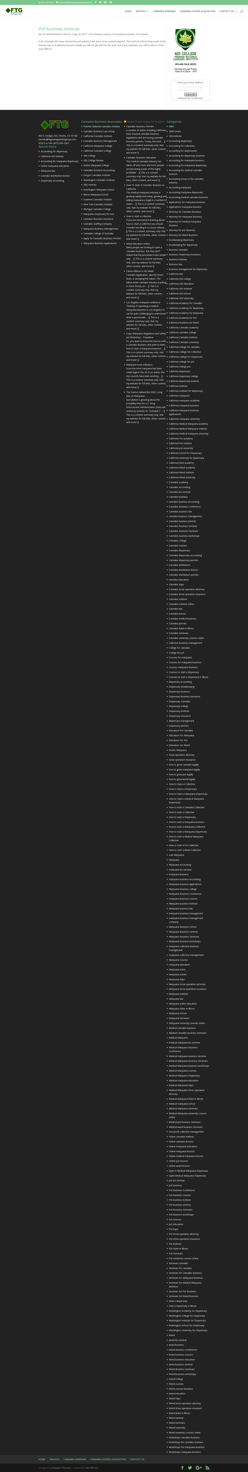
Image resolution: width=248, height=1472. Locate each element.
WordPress (92, 1467)
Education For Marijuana (181, 735)
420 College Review (93, 160)
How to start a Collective (181, 812)
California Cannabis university (184, 342)
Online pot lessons (178, 1160)
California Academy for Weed (184, 322)
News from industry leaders (146, 121)
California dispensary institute (184, 381)
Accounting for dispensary (54, 151)
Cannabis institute (178, 599)
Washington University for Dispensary (188, 1330)
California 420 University (181, 298)
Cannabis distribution (179, 564)
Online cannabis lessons (181, 1141)
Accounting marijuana (180, 187)
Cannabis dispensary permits (183, 560)
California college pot (180, 366)
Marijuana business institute (183, 903)
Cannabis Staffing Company (98, 223)
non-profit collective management (186, 1131)
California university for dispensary (186, 457)
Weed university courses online (185, 1432)
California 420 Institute (180, 288)
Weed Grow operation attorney (185, 1403)
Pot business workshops (181, 1214)
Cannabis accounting (179, 487)
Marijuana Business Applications (100, 243)
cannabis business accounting (184, 501)
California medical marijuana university (188, 433)
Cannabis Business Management (100, 140)
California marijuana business (184, 405)
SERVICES (141, 11)
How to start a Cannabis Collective (186, 807)
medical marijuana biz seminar (184, 1042)
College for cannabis (179, 647)
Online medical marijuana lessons (186, 1156)
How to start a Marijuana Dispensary (188, 831)
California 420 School (180, 293)
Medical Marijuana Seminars (183, 1108)
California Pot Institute (180, 443)
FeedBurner (197, 98)
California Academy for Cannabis (185, 303)
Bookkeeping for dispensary (183, 244)
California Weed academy (182, 467)
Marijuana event (177, 969)
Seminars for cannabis (180, 1268)
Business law (175, 264)
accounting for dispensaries (183, 150)
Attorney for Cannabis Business (185, 211)
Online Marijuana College (96, 165)
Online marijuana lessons (182, 1151)
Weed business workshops (182, 1374)
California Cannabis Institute (98, 136)
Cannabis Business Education (141, 157)
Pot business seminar (180, 1204)
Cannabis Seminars (178, 633)
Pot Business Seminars (180, 1209)
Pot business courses (100, 34)
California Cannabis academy (183, 327)
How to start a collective (138, 216)
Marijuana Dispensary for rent (99, 213)
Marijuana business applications (185, 884)
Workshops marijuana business (185, 1452)
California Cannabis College (97, 150)
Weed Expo (174, 1398)
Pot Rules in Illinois (178, 1248)
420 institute (175, 136)
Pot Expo (173, 1229)
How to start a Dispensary (182, 817)
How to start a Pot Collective (183, 845)
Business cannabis (178, 249)
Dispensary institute (179, 711)
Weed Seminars (177, 1422)
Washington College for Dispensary (187, 1315)
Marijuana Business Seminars (184, 936)
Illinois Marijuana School (96, 194)
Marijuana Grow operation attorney (187, 984)
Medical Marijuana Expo (181, 1085)
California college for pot (181, 361)
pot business (175, 1185)
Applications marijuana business (185, 206)
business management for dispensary (188, 269)
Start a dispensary (178, 1301)
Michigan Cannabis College (97, 209)
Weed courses (176, 1383)
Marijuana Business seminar (183, 931)
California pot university (181, 448)
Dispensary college (178, 706)
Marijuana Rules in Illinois (182, 1008)
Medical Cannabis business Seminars (187, 1032)
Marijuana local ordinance (139, 364)
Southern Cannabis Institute (98, 199)
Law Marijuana (176, 854)
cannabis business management (185, 516)
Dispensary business (179, 691)
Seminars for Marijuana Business (186, 1277)
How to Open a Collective (182, 784)
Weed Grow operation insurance (185, 1408)
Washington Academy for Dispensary (188, 1310)
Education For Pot (178, 740)
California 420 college (180, 278)
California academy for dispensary (186, 308)
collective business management (185, 642)
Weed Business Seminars (182, 1369)
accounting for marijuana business (186, 160)
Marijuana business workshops (185, 941)
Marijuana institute (178, 993)
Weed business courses (181, 1354)
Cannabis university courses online (186, 637)
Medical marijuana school (182, 1103)
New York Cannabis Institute (98, 204)
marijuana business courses (183, 898)
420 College (90, 155)
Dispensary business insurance (184, 696)
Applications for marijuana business (187, 202)
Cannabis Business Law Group (99, 131)
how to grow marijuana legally (184, 769)
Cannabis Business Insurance (98, 218)
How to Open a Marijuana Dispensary (188, 793)
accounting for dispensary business (187, 155)
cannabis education (179, 579)
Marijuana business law (181, 908)
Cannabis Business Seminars (183, 530)
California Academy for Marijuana (186, 312)
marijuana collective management (186, 954)
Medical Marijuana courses (182, 1070)
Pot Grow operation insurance (184, 1238)
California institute (178, 385)
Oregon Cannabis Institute (97, 175)
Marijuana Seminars (179, 1018)
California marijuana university (184, 418)
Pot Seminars (176, 1253)
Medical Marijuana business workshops (189, 1065)
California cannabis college (182, 332)
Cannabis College (177, 540)
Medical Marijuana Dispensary (184, 1075)
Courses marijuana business (183, 667)
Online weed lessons (179, 1165)
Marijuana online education (183, 1003)
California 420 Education (181, 283)
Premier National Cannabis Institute (102, 126)
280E (171, 126)
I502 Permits (90, 184)
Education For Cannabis (181, 730)
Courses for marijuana (180, 657)
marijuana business (179, 874)
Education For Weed (179, 745)
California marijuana (179, 395)
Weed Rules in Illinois (179, 1413)
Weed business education (182, 1359)
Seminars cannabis (178, 1263)
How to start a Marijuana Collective (187, 826)
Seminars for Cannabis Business (185, 1272)
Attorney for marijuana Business (185, 216)
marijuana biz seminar (180, 869)
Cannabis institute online (181, 603)
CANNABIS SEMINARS (164, 11)
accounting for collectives (182, 145)
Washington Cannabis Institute (99, 179)
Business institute (178, 259)
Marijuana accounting (180, 864)
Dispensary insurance (180, 715)
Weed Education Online (138, 243)
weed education (177, 1393)
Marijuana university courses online (187, 1023)
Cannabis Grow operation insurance (187, 594)
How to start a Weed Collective (185, 849)
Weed (172, 1335)
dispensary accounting (180, 681)
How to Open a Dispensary (183, 788)
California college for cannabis (184, 346)
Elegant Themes (61, 1467)
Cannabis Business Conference (185, 506)
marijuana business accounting (185, 879)
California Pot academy (181, 438)
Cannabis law (175, 608)
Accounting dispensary (180, 140)
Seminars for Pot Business (182, 1291)
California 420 (176, 273)
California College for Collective (185, 351)
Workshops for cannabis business (186, 1442)
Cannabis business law (180, 511)
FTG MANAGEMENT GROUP (56, 34)
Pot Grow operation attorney (184, 1233)
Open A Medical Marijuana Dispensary (188, 1170)
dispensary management (181, 720)
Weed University (177, 1427)
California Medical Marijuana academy (188, 423)
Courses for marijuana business (185, 662)
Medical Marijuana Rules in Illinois (186, 1098)
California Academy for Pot (183, 317)
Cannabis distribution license (55, 175)
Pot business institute (59, 29)
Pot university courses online (183, 1258)
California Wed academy (181, 462)
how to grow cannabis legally (184, 764)
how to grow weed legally (182, 779)
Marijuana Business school (182, 926)
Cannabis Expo (176, 584)
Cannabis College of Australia (98, 233)
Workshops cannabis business (184, 1437)
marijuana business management (186, 913)
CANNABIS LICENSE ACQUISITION (197, 11)
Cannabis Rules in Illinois (181, 628)
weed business (176, 1344)
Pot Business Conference (182, 1190)
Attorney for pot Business (182, 230)
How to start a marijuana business (186, 822)
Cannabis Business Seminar (183, 526)
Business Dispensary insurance (185, 254)
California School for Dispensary (185, 453)
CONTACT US (226, 11)
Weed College (176, 1378)
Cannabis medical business (182, 618)
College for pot (176, 652)
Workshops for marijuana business (187, 1447)
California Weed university (182, 477)
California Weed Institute (181, 472)
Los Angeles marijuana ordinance (143, 302)
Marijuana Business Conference (185, 893)
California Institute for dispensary (186, 390)
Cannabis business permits (182, 521)
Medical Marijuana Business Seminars (188, 1060)
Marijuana (174, 859)
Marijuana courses (178, 959)
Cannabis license (177, 613)
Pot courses (175, 1219)
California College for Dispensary (185, 356)
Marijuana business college (183, 889)
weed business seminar (181, 1364)
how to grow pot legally (181, 774)
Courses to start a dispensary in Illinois (188, 677)
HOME (128, 11)
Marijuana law (48, 170)
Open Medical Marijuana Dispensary (187, 1175)
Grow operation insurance (182, 759)
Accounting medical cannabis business (188, 197)
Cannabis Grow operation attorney (186, 589)
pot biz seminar (177, 1180)
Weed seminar (176, 1417)
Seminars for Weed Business (183, 1296)
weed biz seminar (178, 1340)
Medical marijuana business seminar (187, 1056)
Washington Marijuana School (99, 189)
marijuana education (179, 964)
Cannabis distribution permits (184, 574)
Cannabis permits (178, 623)
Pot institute (142, 34)
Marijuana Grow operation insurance (187, 988)
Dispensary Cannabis (179, 701)
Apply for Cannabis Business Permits (102, 238)
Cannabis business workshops (184, 535)
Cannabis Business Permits (140, 126)
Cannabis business (178, 496)
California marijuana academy (184, 400)
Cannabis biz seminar (180, 491)
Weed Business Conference (183, 1349)
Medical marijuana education (183, 1080)
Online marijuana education (55, 165)
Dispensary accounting (52, 180)
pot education (176, 1224)
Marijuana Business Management (101, 228)
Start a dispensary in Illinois (183, 1305)
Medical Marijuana (178, 1037)
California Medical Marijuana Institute (188, 428)
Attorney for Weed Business (183, 235)
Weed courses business (181, 1388)
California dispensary (179, 371)
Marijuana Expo (177, 979)
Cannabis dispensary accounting (185, 555)
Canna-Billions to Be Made (140, 271)
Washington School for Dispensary (186, 1325)
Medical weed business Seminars (186, 1126)
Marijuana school (178, 1013)
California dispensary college (183, 376)
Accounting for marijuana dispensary (59, 161)
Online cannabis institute (181, 1136)
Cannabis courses (178, 545)
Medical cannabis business (182, 1027)
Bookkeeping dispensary (181, 239)
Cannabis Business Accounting (99, 170)
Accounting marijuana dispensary (186, 192)
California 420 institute (52, 156)
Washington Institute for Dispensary (187, 1320)
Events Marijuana (178, 750)
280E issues (175, 131)
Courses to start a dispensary (184, 672)
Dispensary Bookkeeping (181, 686)
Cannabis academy (178, 482)
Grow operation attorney (181, 754)
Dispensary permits (179, 725)
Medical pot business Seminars (185, 1122)
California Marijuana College (98, 145)
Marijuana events (178, 974)
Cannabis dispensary (179, 550)
